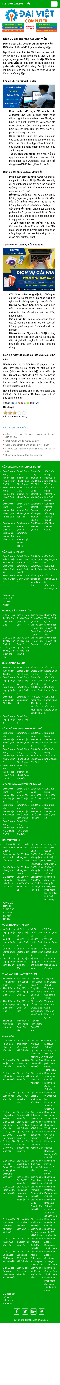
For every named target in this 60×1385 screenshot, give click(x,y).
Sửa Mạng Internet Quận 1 (49, 526)
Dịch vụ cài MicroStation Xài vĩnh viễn (23, 1125)
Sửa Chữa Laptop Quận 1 (37, 690)
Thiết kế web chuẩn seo (36, 1320)
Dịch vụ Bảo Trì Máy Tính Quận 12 (50, 618)
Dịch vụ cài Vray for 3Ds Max (50, 1095)
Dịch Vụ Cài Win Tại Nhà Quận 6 (36, 847)
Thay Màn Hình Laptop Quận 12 (22, 991)
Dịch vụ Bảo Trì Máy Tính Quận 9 (37, 618)
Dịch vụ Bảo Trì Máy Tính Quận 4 (23, 650)
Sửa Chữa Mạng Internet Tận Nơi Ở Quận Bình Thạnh (22, 811)
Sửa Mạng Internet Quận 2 (36, 526)
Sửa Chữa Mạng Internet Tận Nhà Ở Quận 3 (50, 739)
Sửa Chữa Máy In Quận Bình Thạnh (9, 559)
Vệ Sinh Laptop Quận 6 (50, 942)
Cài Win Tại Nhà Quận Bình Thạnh (22, 857)
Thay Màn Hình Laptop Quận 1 (22, 981)
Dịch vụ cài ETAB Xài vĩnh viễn (22, 1134)
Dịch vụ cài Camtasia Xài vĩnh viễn (37, 1144)
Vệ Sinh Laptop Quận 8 (23, 951)
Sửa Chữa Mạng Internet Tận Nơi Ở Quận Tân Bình (36, 811)
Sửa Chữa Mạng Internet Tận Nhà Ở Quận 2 (37, 739)
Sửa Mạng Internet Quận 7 (49, 506)
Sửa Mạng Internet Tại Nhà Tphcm (8, 536)
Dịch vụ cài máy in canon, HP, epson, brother (49, 1167)
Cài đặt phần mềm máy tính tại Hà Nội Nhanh (27, 445)
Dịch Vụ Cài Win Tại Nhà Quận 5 (9, 847)
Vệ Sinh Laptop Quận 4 (23, 942)
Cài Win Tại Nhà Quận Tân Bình (36, 870)
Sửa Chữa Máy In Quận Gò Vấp (23, 569)
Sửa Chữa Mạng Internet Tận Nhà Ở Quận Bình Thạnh (23, 755)
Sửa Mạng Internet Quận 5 (49, 516)
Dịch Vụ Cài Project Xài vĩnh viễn (9, 1063)
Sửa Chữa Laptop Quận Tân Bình (50, 670)
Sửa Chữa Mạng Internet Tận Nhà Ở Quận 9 (9, 755)
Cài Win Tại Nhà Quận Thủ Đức (50, 870)
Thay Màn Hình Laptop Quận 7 (9, 981)
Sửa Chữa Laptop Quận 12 (23, 680)
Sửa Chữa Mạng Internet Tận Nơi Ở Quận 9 (8, 811)
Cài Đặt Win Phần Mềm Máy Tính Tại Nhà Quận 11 (23, 883)
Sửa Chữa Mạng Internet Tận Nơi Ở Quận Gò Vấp (8, 827)
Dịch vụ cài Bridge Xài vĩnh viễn (49, 1202)
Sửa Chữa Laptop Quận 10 (50, 700)
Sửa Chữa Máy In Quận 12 (9, 569)
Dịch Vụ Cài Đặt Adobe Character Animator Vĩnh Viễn (9, 1225)
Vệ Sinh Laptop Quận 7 (9, 951)
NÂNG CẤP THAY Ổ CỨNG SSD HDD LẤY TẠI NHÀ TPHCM (30, 435)
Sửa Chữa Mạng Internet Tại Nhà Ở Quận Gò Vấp (9, 477)
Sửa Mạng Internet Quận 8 (36, 506)
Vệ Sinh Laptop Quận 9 (37, 951)
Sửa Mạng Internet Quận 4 (8, 526)
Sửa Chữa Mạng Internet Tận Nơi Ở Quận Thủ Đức (22, 827)
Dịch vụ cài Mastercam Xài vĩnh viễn (50, 1115)
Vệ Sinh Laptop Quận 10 (50, 951)
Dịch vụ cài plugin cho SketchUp (8, 1115)
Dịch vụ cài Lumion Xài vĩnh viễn (8, 1095)
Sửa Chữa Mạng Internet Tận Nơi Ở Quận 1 (8, 795)
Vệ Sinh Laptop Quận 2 (50, 932)
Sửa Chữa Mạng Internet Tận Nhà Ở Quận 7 (23, 739)
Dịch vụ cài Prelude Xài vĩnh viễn (50, 1222)
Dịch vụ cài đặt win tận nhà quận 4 (49, 880)
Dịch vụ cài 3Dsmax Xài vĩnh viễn (50, 1076)
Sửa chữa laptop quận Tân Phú (8, 670)
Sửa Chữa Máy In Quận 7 (23, 578)
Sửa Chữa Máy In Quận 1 (37, 569)
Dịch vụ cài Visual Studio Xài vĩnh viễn (23, 1163)
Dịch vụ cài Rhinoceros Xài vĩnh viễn (50, 1125)
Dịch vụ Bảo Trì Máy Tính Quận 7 (50, 640)
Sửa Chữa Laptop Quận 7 (23, 690)
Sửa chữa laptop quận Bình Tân (8, 700)
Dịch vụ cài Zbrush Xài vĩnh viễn (36, 1134)
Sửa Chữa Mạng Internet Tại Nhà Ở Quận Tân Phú (23, 510)
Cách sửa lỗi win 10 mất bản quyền (22, 441)
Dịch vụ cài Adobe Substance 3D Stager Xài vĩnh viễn (50, 1258)
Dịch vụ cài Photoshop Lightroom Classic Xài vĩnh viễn (22, 1193)
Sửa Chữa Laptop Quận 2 (50, 680)
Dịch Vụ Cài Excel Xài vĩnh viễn (50, 1043)
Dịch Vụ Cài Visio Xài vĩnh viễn (50, 1053)
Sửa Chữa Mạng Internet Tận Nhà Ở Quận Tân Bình (37, 755)
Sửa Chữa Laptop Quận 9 (9, 680)
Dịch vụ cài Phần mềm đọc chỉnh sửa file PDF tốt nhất (50, 1284)
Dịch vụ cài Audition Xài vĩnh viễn (36, 1222)
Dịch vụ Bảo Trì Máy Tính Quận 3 (37, 640)
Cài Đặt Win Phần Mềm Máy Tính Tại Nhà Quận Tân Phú (37, 883)
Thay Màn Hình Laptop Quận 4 (50, 1004)
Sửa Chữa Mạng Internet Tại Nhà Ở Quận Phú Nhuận (9, 510)
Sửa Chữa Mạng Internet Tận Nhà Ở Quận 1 (9, 739)
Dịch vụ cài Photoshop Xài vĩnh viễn (37, 1180)
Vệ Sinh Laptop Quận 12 (37, 932)
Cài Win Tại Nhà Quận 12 (8, 870)
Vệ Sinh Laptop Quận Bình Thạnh (9, 961)
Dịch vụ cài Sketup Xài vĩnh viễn (49, 1086)
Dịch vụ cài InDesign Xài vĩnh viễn (23, 1241)
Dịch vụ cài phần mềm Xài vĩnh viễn (9, 1076)
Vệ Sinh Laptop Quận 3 (9, 942)
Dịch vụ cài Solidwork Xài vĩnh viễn (37, 1115)
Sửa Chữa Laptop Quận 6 (9, 719)
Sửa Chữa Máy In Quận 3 (9, 578)
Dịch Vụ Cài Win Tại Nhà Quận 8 (50, 847)
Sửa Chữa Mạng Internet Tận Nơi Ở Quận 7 (50, 795)
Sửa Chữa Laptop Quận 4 (50, 690)
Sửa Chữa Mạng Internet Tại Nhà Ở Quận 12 (9, 494)
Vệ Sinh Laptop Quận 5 (37, 942)
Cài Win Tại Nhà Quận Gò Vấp (22, 870)
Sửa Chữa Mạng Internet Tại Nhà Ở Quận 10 (23, 494)
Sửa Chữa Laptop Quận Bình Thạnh (23, 670)
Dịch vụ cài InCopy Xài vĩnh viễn (8, 1241)
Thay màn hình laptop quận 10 (8, 1023)
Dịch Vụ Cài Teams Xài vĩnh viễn (36, 1063)
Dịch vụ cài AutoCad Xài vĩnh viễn (23, 1076)
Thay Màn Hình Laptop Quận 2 (36, 981)
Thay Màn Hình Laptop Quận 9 (9, 991)
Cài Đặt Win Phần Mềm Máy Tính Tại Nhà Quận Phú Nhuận (50, 893)
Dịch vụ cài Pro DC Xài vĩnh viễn (22, 1180)
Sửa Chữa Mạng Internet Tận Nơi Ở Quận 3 (36, 795)
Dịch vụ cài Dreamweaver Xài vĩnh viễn (37, 1232)
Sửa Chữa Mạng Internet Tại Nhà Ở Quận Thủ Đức (50, 477)
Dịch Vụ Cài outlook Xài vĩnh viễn (22, 1063)
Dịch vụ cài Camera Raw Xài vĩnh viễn (23, 455)
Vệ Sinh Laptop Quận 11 (23, 932)
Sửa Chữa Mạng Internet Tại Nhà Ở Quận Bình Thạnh (23, 477)
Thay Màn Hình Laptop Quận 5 (50, 1014)
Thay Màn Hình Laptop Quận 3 (50, 981)
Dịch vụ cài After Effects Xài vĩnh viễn (50, 1212)
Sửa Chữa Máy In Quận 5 (50, 578)
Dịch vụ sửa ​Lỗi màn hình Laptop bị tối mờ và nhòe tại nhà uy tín (37, 1007)
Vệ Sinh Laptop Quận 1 (9, 932)
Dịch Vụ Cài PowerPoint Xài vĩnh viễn (37, 1053)
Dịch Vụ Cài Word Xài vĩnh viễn (36, 1043)
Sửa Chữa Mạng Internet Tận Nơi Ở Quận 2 (22, 795)
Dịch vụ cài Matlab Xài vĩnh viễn (8, 1125)
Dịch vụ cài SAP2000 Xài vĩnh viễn (9, 1134)
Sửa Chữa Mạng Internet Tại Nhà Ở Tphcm (22, 539)
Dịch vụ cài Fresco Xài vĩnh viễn (22, 1271)
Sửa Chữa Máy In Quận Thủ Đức (37, 559)
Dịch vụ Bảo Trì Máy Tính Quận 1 (9, 640)
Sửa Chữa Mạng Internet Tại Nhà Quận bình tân (49, 494)
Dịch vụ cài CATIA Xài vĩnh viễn (49, 1134)
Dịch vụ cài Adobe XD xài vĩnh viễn (50, 1232)
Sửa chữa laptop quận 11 (22, 700)
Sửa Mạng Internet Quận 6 (36, 516)
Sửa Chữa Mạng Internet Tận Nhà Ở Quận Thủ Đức (23, 772)
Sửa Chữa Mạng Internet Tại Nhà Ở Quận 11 (37, 494)
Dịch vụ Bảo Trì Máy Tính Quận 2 (23, 640)
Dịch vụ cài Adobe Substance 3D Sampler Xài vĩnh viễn (37, 1258)
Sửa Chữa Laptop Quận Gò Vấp (37, 680)
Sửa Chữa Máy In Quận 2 (50, 569)
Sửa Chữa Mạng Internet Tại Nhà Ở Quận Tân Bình (37, 477)
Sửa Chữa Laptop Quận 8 (23, 719)
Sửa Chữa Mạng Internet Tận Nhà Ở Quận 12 (50, 755)
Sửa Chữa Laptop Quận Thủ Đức (37, 670)
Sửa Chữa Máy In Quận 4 (50, 588)
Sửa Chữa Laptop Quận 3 (9, 690)
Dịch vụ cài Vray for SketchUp (49, 1105)
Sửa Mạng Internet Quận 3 (22, 526)
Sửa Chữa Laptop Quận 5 (50, 709)
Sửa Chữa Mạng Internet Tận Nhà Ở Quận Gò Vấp (9, 772)
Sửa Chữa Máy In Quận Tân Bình (23, 559)
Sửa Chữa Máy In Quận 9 (50, 559)
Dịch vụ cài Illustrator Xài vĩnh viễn (50, 1180)
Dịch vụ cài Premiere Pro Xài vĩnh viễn (9, 1189)
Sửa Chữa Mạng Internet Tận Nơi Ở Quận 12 (50, 811)
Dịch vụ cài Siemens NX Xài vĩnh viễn (37, 1125)
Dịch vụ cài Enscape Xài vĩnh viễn (23, 1115)
